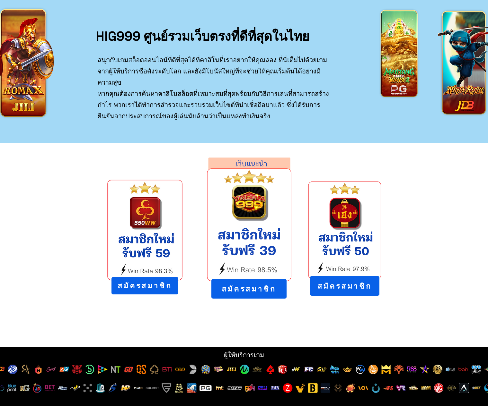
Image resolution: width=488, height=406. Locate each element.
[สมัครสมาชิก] (144, 285)
